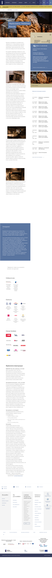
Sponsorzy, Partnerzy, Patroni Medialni (38, 502)
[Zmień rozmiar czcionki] (47, 2)
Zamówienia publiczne (43, 532)
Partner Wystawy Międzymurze (8, 317)
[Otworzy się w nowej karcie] (48, 494)
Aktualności (15, 502)
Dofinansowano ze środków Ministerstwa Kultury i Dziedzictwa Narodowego (8, 285)
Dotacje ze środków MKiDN (38, 523)
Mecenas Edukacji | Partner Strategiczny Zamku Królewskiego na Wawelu (15, 307)
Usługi (4, 532)
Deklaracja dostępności (25, 532)
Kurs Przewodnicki (16, 504)
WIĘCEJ (34, 2)
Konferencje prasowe (4, 504)
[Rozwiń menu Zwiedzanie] (7, 2)
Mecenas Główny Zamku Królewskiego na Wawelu (8, 306)
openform (48, 555)
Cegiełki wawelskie (38, 513)
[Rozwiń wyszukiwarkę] (37, 2)
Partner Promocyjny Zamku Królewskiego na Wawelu (15, 318)
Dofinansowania (37, 526)
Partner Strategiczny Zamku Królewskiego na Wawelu (23, 306)
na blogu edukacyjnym (18, 475)
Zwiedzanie (8, 2)
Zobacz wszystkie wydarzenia (38, 157)
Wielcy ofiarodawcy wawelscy (38, 510)
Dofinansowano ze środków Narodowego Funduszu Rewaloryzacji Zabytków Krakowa (15, 286)
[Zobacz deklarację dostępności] (40, 2)
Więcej (27, 523)
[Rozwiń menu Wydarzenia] (14, 2)
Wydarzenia (14, 2)
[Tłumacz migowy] (44, 2)
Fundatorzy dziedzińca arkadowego (37, 517)
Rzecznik (3, 498)
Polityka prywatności (13, 532)
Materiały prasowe (5, 500)
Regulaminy (15, 506)
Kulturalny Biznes (38, 506)
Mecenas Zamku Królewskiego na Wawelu (23, 318)
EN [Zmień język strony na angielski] (29, 2)
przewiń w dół (26, 32)
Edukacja (20, 2)
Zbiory (26, 2)
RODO (34, 532)
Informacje (15, 500)
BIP (3, 534)
